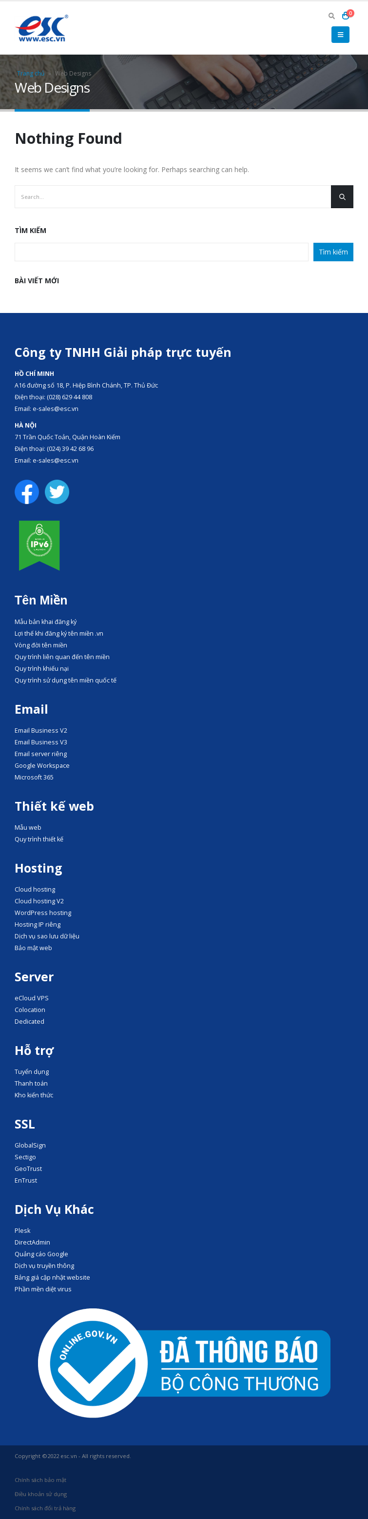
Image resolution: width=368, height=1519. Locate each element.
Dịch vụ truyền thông (44, 1266)
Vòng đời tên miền (41, 645)
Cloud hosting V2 (39, 901)
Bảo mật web (33, 948)
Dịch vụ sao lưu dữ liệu (47, 936)
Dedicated (29, 1021)
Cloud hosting (35, 889)
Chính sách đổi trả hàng (45, 1508)
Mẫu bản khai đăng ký (46, 622)
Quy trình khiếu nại (42, 668)
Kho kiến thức (34, 1095)
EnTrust (26, 1180)
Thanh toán (31, 1083)
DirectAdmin (32, 1242)
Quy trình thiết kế (39, 839)
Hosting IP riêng (37, 924)
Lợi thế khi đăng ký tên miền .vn (59, 633)
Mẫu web (28, 827)
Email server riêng (41, 754)
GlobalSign (30, 1145)
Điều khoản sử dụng (41, 1494)
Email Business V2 (41, 730)
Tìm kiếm (30, 230)
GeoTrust (28, 1169)
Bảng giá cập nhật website (52, 1277)
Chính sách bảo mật (40, 1479)
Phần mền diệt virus (43, 1289)
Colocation (30, 1010)
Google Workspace (42, 765)
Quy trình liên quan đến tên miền (62, 657)
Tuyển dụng (32, 1072)
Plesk (22, 1231)
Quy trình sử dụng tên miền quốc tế (65, 680)
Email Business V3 (41, 742)
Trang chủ (30, 73)
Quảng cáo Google (41, 1254)
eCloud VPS (32, 998)
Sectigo (25, 1157)
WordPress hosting (43, 913)
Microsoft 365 (34, 777)
